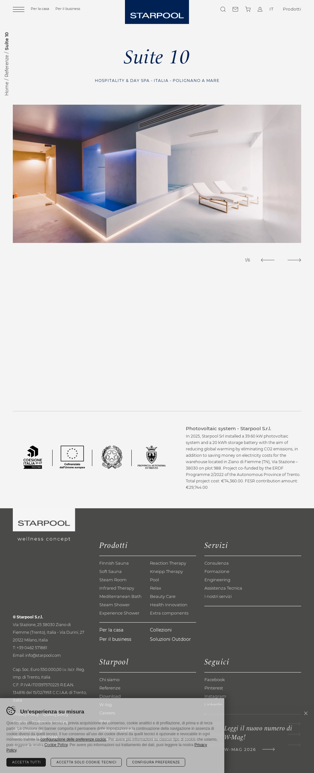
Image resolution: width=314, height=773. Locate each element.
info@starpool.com (43, 655)
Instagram (215, 696)
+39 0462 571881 (32, 647)
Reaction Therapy (168, 563)
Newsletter (219, 734)
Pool (154, 579)
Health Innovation (168, 604)
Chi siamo (109, 679)
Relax (155, 588)
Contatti (235, 9)
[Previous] (268, 260)
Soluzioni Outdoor (170, 639)
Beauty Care (163, 596)
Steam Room (113, 579)
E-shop (212, 723)
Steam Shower (114, 604)
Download (110, 696)
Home (7, 89)
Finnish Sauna (114, 563)
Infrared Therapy (116, 588)
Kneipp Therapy (166, 571)
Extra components (169, 613)
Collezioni (161, 630)
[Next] (294, 260)
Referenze (7, 66)
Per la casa (40, 8)
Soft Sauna (110, 571)
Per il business (67, 8)
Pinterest (213, 687)
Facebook (214, 679)
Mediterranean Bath (120, 596)
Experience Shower (119, 613)
